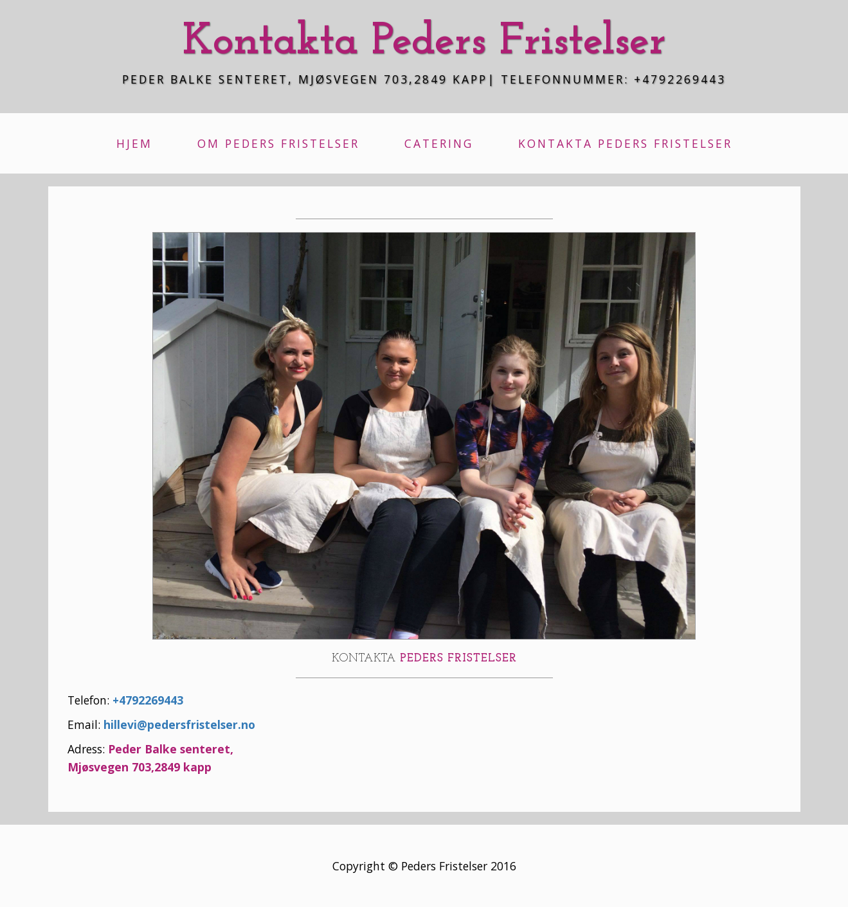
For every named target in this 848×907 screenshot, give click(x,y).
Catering (438, 143)
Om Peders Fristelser (278, 143)
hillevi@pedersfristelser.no (179, 724)
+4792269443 (148, 700)
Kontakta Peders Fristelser (625, 143)
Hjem (134, 143)
